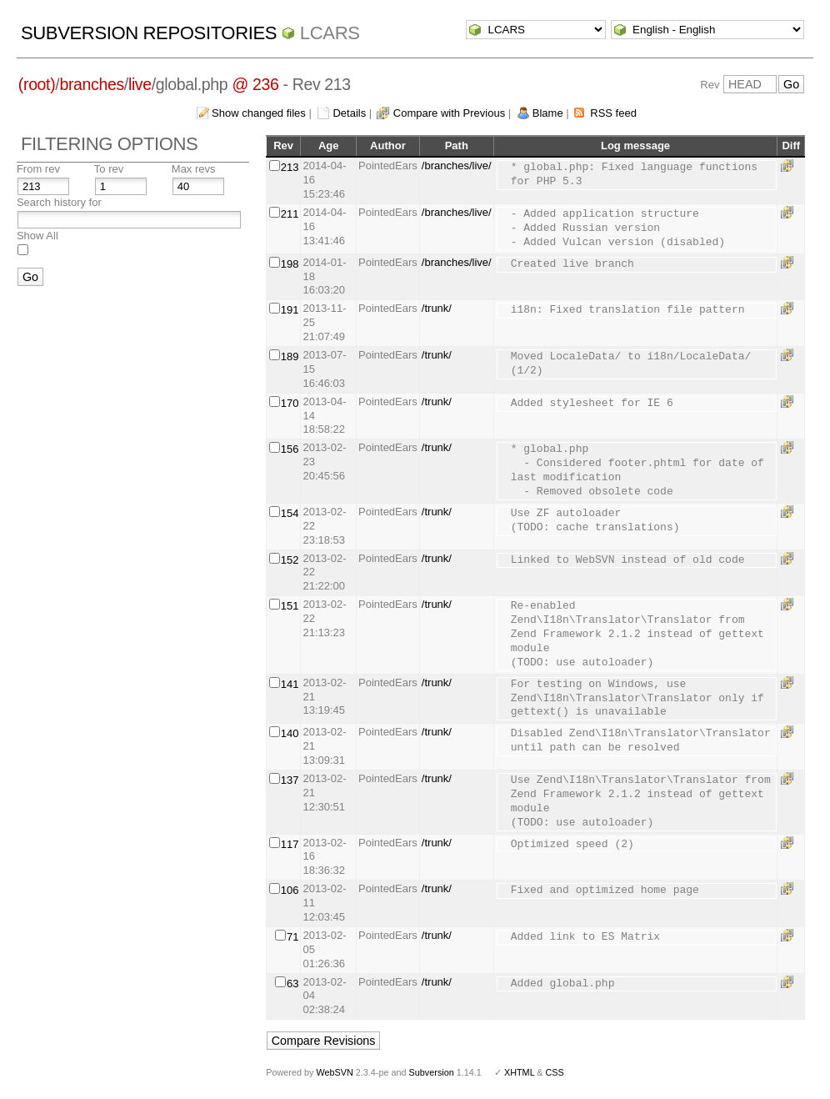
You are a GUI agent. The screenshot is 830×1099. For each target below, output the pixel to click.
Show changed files (259, 113)
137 (290, 780)
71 (292, 937)
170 (290, 403)
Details (349, 113)
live (140, 84)
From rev (38, 169)
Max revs (194, 169)
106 (290, 890)
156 (290, 449)
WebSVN (334, 1072)
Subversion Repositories (149, 33)
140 (290, 733)
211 (290, 214)
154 (290, 513)
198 (290, 264)
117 (290, 844)
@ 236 (255, 84)
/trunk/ (437, 308)
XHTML (519, 1072)
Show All (37, 235)
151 (290, 606)
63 (292, 983)
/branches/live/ (457, 165)
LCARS (330, 33)
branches (91, 84)
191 (290, 310)
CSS (555, 1072)
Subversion (431, 1072)
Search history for (59, 202)
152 (290, 560)
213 (290, 167)
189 (290, 356)
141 (290, 684)
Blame (547, 113)
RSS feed (613, 113)
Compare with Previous (449, 113)
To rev (108, 169)
